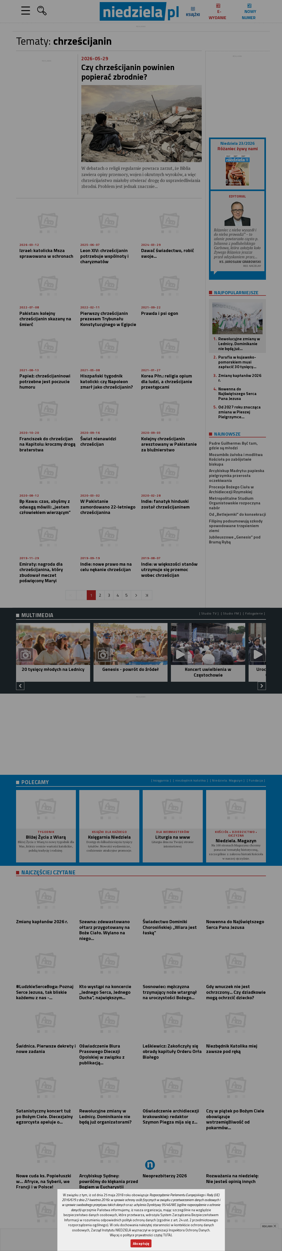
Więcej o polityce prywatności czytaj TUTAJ (141, 1235)
